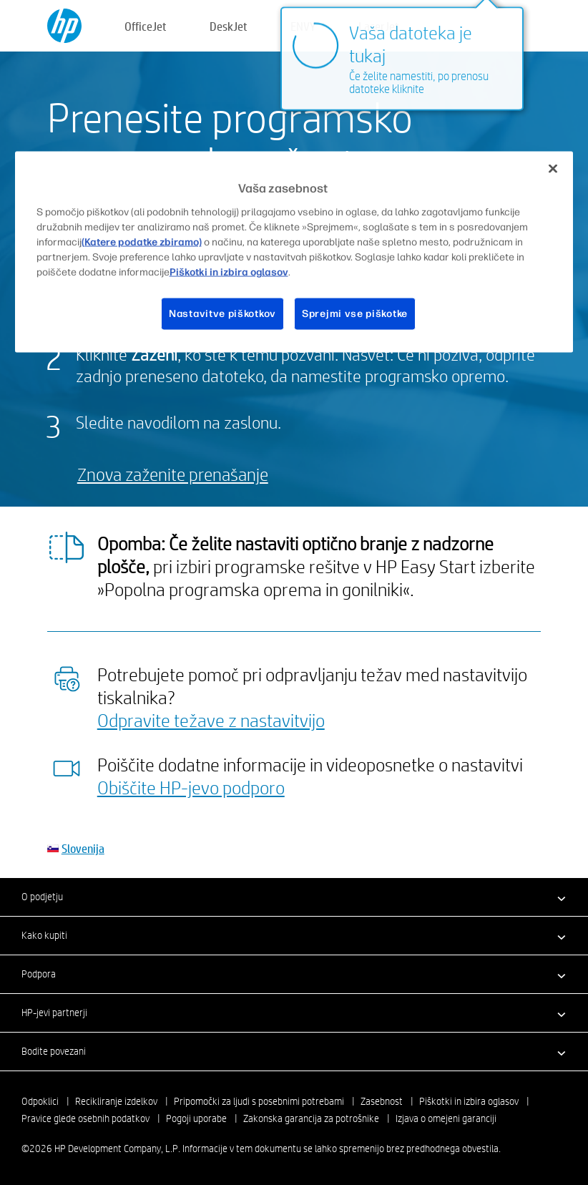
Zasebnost (382, 1101)
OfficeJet (145, 26)
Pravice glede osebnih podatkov (85, 1118)
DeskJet (229, 26)
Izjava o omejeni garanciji (446, 1118)
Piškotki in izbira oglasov (469, 1101)
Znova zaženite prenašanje (172, 474)
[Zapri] (553, 169)
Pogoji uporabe (196, 1118)
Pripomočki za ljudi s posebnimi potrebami (259, 1101)
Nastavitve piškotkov (222, 313)
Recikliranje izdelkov (116, 1101)
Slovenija (83, 848)
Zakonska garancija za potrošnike (311, 1118)
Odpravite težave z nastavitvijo (211, 719)
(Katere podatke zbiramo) (142, 241)
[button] (294, 896)
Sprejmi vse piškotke (355, 313)
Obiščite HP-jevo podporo (191, 787)
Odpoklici (40, 1101)
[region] (294, 252)
